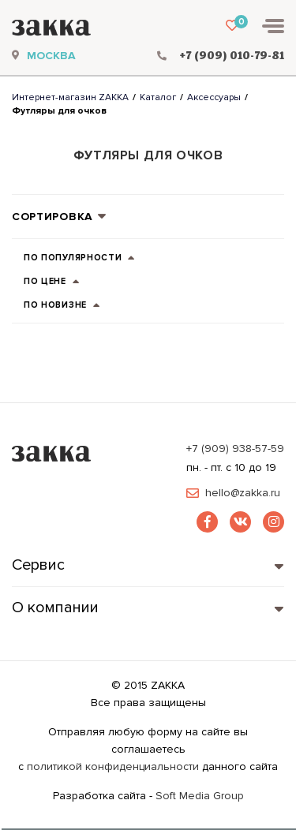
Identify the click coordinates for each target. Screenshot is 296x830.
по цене (52, 283)
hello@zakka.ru (242, 493)
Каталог (158, 97)
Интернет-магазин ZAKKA (70, 97)
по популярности (80, 259)
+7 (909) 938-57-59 (235, 448)
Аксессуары (214, 97)
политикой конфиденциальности (113, 766)
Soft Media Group (199, 795)
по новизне (62, 307)
